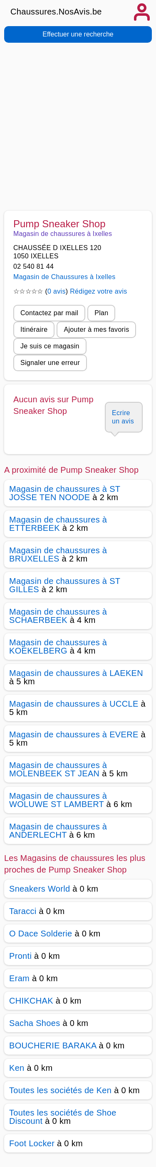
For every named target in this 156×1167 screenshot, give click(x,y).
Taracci (23, 911)
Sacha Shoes (34, 1023)
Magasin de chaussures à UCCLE (74, 703)
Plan (101, 312)
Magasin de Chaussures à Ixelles (64, 276)
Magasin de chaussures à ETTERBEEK (58, 523)
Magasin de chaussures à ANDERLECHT (58, 830)
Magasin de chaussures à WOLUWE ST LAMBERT (58, 800)
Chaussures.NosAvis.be (56, 11)
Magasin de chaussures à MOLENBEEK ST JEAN (58, 769)
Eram (19, 978)
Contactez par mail (49, 312)
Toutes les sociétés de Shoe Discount (62, 1117)
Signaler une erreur (50, 362)
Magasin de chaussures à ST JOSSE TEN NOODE (64, 493)
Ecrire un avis (123, 417)
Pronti (20, 955)
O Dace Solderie (40, 933)
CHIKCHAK (31, 1000)
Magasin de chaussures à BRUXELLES (58, 554)
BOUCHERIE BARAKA (53, 1045)
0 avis (56, 291)
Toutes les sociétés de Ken (60, 1090)
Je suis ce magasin (49, 346)
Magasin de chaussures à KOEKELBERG (58, 646)
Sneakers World (39, 888)
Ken (17, 1067)
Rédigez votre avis (98, 291)
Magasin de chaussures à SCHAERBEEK (58, 616)
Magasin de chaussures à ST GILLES (64, 585)
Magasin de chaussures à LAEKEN (76, 673)
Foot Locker (31, 1143)
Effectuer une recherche (77, 34)
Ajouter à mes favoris (96, 329)
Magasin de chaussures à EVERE (74, 734)
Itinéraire (33, 329)
